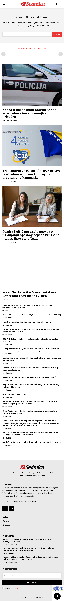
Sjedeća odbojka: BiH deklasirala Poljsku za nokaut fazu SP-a (31, 442)
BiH (3, 553)
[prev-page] (3, 54)
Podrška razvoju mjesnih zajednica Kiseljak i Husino (26, 322)
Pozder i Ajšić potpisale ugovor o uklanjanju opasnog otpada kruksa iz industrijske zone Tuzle (30, 234)
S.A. (4, 121)
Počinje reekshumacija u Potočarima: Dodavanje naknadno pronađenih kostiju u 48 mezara (30, 433)
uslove (16, 588)
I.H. (4, 300)
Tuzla (4, 544)
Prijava (32, 582)
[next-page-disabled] (60, 54)
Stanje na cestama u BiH (14, 394)
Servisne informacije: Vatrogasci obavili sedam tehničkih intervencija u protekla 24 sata (29, 402)
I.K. (4, 182)
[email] (32, 575)
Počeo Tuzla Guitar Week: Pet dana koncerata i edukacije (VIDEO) (29, 294)
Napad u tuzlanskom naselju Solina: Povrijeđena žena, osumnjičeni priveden (29, 113)
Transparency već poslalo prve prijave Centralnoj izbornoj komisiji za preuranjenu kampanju (31, 173)
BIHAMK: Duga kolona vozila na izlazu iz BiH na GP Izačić (29, 377)
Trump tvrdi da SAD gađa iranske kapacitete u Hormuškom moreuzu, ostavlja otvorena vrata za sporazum (30, 349)
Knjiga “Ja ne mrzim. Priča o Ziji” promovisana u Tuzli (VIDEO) (31, 315)
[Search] (57, 34)
